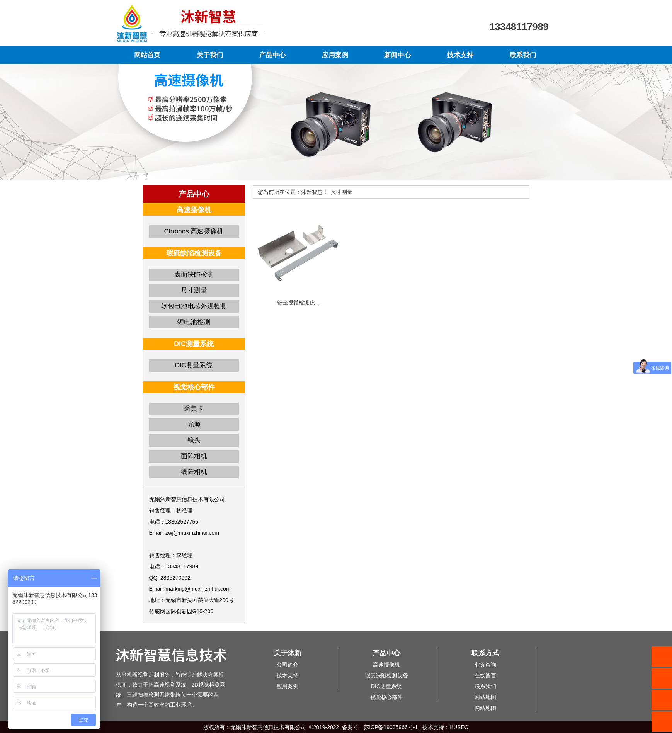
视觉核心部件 (386, 697)
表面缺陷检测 (194, 274)
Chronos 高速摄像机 (194, 231)
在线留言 (485, 675)
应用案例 (335, 55)
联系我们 (523, 55)
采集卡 (194, 408)
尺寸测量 (194, 290)
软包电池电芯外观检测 (194, 306)
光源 (194, 424)
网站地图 (485, 697)
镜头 (194, 440)
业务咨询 (485, 665)
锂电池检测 (193, 322)
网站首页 (147, 55)
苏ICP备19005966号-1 (391, 727)
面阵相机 (194, 456)
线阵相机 (194, 472)
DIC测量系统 (194, 365)
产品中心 (272, 55)
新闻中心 (397, 55)
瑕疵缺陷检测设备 (386, 675)
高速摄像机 (386, 665)
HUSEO (459, 727)
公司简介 (287, 665)
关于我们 (210, 55)
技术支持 (460, 55)
